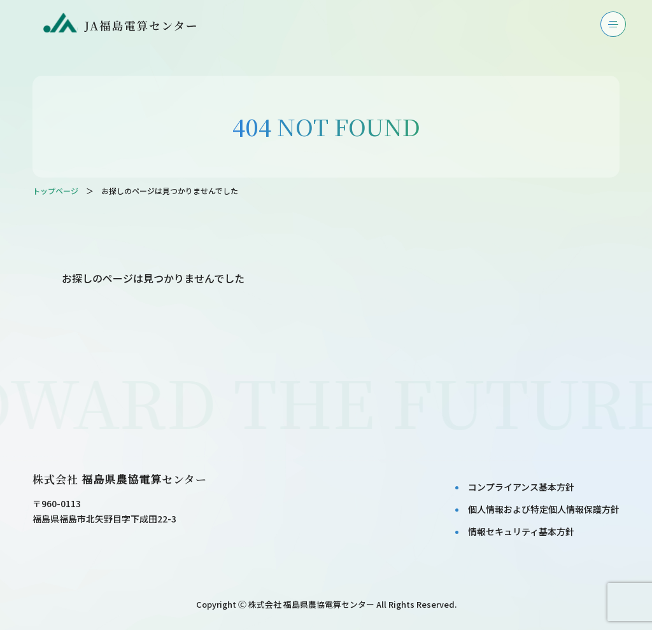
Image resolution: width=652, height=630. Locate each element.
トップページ (55, 190)
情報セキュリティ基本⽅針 (521, 531)
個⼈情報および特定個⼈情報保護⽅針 (544, 509)
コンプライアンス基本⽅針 (521, 486)
